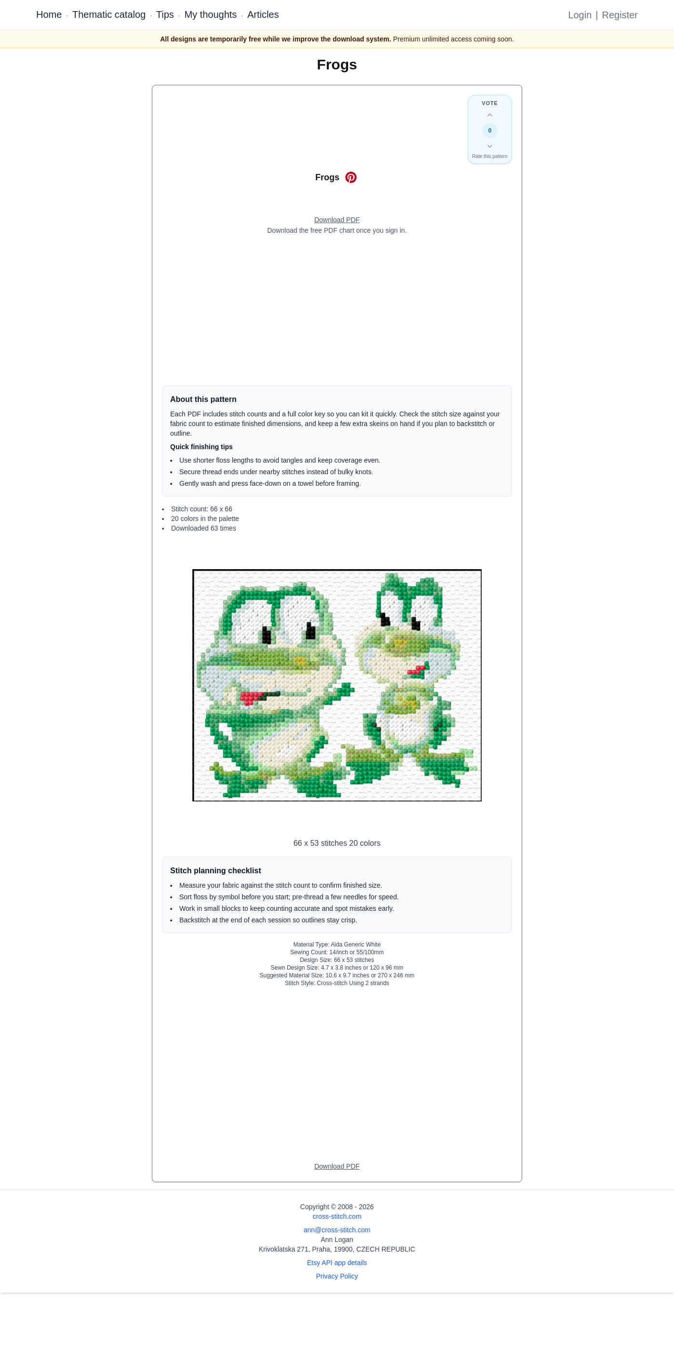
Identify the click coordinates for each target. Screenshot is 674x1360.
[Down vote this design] (490, 146)
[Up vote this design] (490, 115)
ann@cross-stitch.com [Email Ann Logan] (337, 1230)
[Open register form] (337, 220)
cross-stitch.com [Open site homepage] (336, 1216)
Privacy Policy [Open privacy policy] (337, 1276)
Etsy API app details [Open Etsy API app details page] (337, 1263)
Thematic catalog (109, 14)
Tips (165, 14)
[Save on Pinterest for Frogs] (351, 177)
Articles (263, 14)
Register (620, 15)
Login (580, 15)
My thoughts (210, 14)
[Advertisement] (337, 310)
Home (49, 14)
